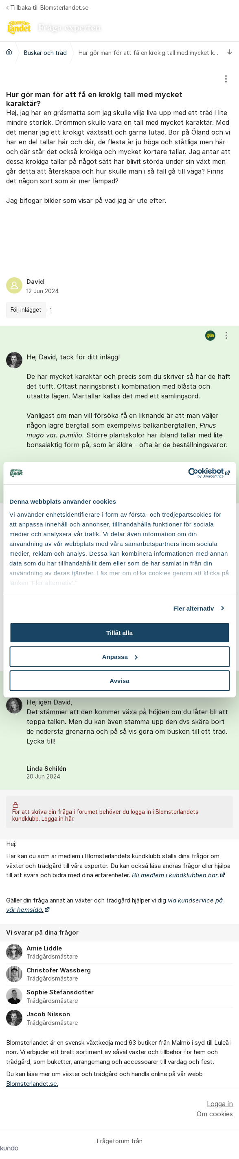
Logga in (220, 1104)
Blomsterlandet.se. (32, 1083)
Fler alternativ (193, 608)
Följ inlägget (26, 310)
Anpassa (120, 656)
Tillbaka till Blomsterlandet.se (47, 7)
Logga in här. (58, 818)
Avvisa (119, 680)
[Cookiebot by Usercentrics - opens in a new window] (194, 473)
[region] (119, 195)
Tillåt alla (119, 632)
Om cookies (215, 1114)
